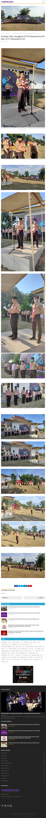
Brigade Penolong (5, 644)
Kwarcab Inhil (3, 755)
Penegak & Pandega (35, 655)
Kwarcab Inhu (4, 758)
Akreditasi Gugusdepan (15, 642)
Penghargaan (4, 657)
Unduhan (3, 661)
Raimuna (38, 657)
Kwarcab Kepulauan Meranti (6, 763)
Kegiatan (39, 648)
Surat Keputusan (36, 659)
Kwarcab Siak (3, 778)
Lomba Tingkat (32, 653)
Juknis (32, 648)
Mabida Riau (4, 655)
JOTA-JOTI (8, 33)
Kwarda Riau (4, 653)
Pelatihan (26, 655)
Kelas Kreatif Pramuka (27, 650)
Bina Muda (26, 642)
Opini (11, 655)
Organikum (18, 655)
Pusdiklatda (23, 657)
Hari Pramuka (18, 646)
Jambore (3, 648)
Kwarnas (12, 653)
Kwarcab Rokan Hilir (5, 775)
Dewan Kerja (14, 644)
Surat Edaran (26, 659)
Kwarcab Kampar (4, 760)
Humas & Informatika (30, 646)
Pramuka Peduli (14, 657)
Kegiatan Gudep (5, 650)
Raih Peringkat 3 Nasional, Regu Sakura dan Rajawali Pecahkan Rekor (20, 713)
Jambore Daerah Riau (13, 648)
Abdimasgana (4, 642)
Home (2, 33)
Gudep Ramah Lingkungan (7, 646)
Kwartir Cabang (22, 653)
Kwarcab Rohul (4, 773)
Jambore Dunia (24, 648)
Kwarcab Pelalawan (5, 770)
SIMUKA (3, 659)
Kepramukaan (38, 650)
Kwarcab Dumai (4, 753)
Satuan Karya (16, 659)
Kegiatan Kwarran (15, 650)
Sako (9, 659)
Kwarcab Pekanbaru (5, 768)
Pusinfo (30, 657)
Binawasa (35, 642)
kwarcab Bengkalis (4, 780)
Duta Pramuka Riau (25, 644)
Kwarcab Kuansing (4, 765)
